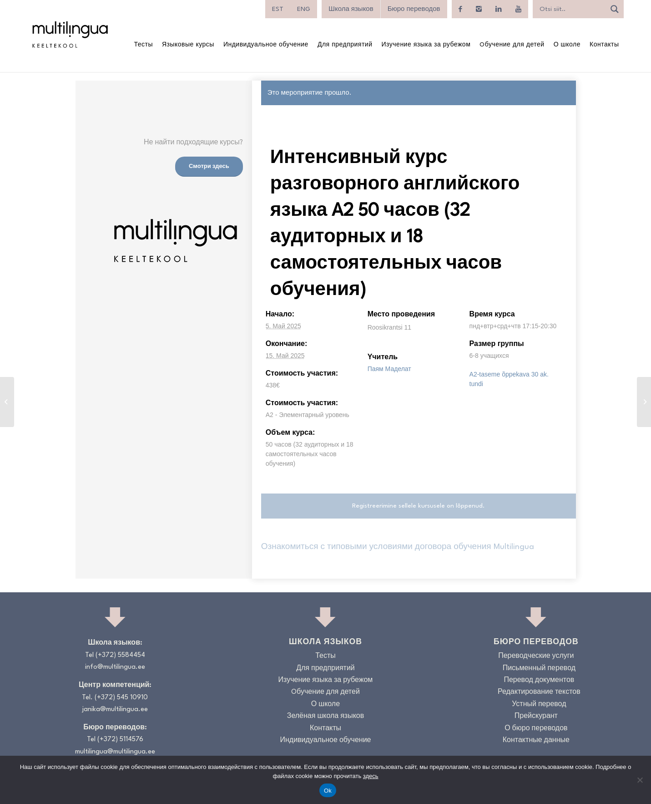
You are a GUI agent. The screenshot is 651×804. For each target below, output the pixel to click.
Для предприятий (325, 668)
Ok (328, 790)
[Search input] (571, 9)
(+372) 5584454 (120, 655)
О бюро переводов (536, 728)
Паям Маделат (389, 368)
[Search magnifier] (615, 9)
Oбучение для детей (325, 692)
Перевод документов (539, 680)
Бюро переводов (414, 9)
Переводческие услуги (536, 656)
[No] (639, 779)
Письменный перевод (539, 668)
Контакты (325, 728)
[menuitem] (277, 9)
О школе (325, 704)
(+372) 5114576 (120, 739)
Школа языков (350, 9)
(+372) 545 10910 (121, 697)
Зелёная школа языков (325, 716)
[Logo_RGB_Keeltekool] (69, 34)
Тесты (325, 656)
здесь (370, 776)
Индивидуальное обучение (325, 740)
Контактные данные (536, 740)
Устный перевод (539, 704)
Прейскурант (536, 716)
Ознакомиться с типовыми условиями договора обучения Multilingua (397, 547)
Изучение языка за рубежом (325, 680)
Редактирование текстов (539, 692)
